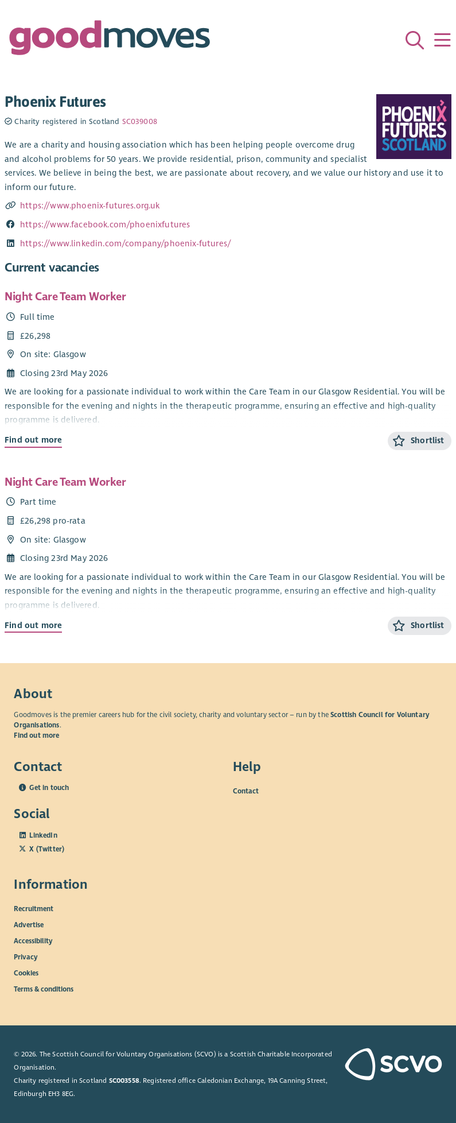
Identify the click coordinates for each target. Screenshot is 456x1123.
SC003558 (124, 1080)
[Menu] (442, 40)
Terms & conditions (43, 989)
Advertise (29, 925)
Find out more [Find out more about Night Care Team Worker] (33, 440)
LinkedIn (43, 835)
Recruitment (33, 909)
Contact (246, 791)
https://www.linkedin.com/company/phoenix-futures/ (125, 243)
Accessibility (33, 941)
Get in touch (49, 788)
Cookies (26, 973)
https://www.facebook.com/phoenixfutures (105, 224)
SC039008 (139, 121)
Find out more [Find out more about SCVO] (36, 735)
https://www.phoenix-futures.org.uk (90, 205)
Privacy (26, 957)
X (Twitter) (46, 849)
